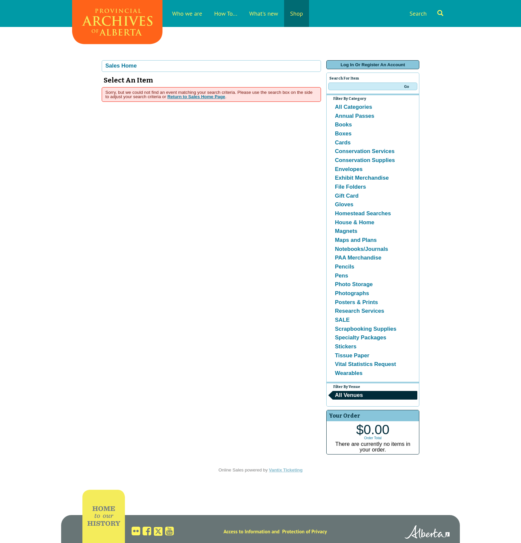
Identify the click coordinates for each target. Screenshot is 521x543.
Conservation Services (365, 151)
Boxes (343, 133)
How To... (225, 13)
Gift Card (347, 196)
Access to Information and (252, 531)
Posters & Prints (356, 302)
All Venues (349, 395)
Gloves (344, 204)
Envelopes (349, 169)
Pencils (344, 267)
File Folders (350, 187)
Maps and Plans (356, 240)
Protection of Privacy (304, 531)
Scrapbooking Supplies (365, 329)
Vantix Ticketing (285, 469)
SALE (342, 320)
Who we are (187, 13)
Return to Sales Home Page (196, 96)
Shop (296, 13)
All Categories (353, 107)
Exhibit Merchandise (362, 178)
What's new (263, 13)
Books (343, 124)
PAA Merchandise (358, 258)
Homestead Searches (363, 213)
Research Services (359, 311)
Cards (343, 142)
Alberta (427, 533)
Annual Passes (354, 116)
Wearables (349, 373)
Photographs (352, 293)
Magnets (346, 231)
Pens (341, 275)
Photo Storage (354, 284)
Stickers (346, 346)
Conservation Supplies (365, 160)
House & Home (354, 222)
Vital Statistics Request (365, 364)
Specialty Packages (360, 337)
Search (426, 13)
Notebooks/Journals (361, 249)
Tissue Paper (352, 355)
